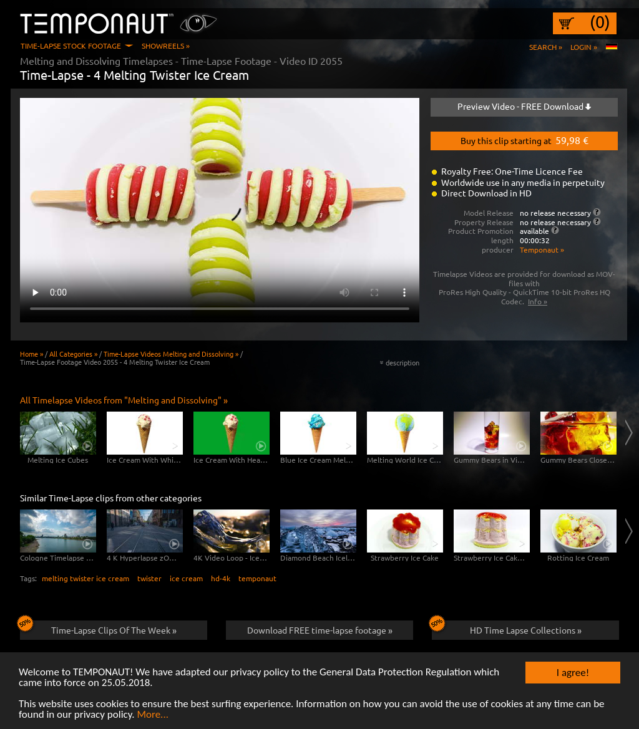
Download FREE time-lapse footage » (320, 629)
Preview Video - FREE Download (524, 106)
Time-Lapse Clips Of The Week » (98, 627)
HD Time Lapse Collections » (507, 627)
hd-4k (220, 578)
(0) (600, 22)
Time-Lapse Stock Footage (71, 46)
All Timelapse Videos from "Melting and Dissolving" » (124, 399)
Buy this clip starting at (524, 139)
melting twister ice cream (85, 578)
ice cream (186, 578)
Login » (583, 47)
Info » (537, 301)
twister (149, 578)
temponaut (257, 578)
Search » (545, 47)
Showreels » (166, 46)
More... (152, 715)
